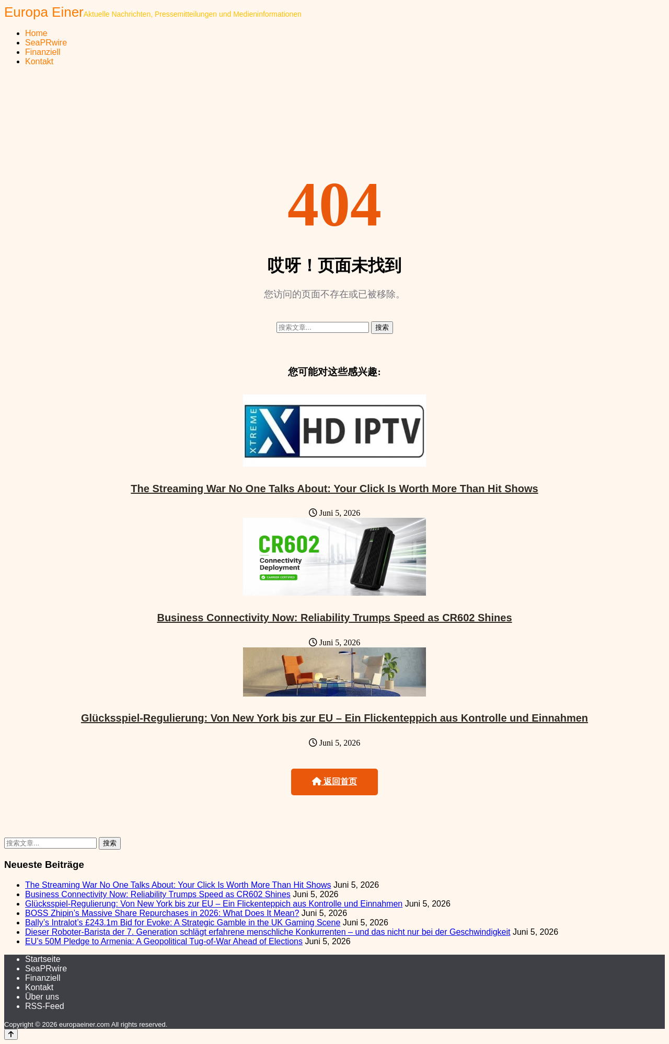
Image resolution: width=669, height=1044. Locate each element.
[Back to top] (11, 1034)
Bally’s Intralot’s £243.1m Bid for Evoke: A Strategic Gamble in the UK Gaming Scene (182, 922)
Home (36, 33)
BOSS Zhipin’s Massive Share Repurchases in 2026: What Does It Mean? (162, 913)
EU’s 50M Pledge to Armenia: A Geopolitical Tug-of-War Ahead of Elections (164, 941)
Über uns (42, 996)
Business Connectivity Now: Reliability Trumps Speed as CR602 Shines (334, 617)
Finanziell (43, 52)
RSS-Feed (44, 1006)
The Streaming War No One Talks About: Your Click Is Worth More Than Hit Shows (334, 488)
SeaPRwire (46, 42)
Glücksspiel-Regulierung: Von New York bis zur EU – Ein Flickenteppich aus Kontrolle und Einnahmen (334, 718)
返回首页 (334, 781)
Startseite (43, 959)
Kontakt (39, 61)
